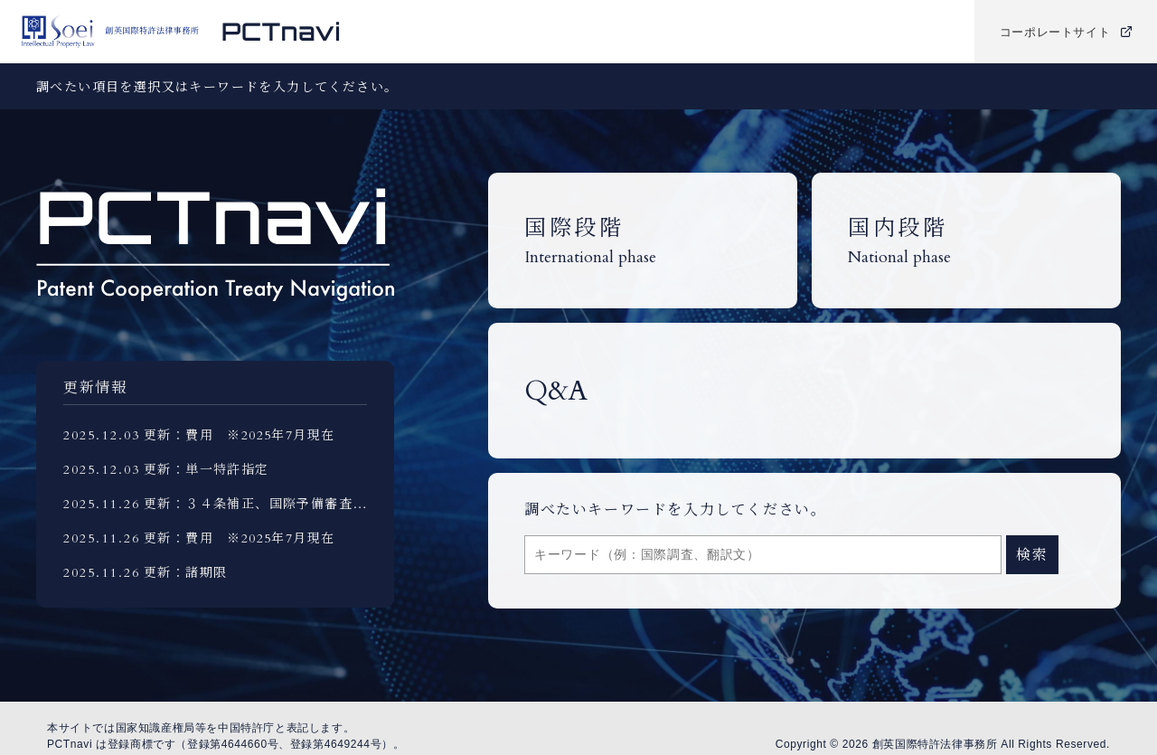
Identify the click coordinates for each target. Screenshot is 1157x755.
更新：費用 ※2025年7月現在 (239, 435)
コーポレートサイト (1066, 32)
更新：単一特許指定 (206, 469)
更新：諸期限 (185, 572)
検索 (1032, 555)
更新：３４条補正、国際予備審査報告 (262, 504)
